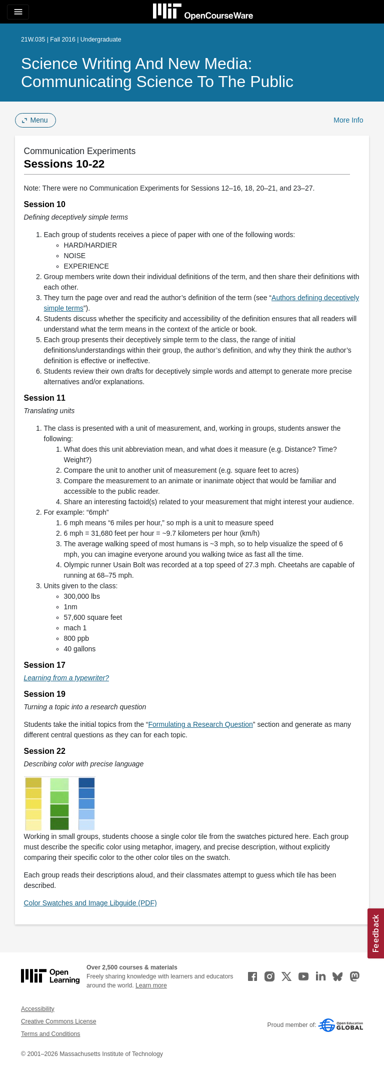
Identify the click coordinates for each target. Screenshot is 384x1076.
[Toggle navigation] (18, 12)
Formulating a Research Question (200, 724)
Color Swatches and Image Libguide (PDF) (90, 903)
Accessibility (37, 1008)
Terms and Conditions (50, 1033)
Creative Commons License (58, 1021)
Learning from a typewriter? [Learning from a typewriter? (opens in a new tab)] (66, 678)
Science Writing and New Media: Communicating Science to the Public (157, 73)
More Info (348, 120)
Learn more (151, 985)
